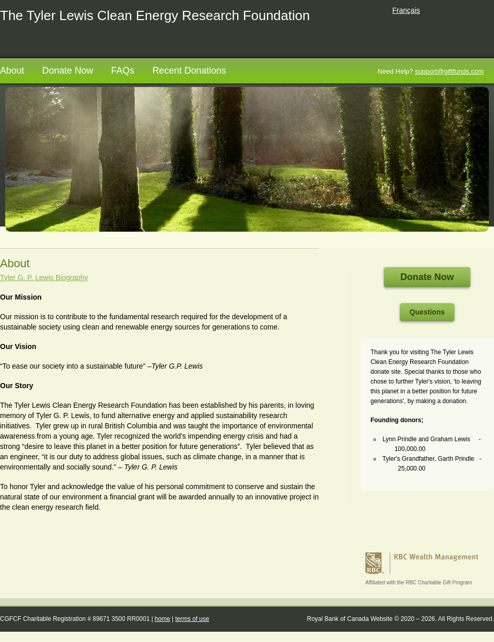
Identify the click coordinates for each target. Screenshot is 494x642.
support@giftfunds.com (449, 71)
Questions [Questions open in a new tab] (427, 312)
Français (406, 10)
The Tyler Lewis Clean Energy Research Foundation (155, 15)
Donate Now (67, 70)
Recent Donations (189, 70)
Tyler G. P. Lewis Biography (44, 277)
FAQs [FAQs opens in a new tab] (122, 70)
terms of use (192, 618)
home (162, 618)
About (12, 70)
